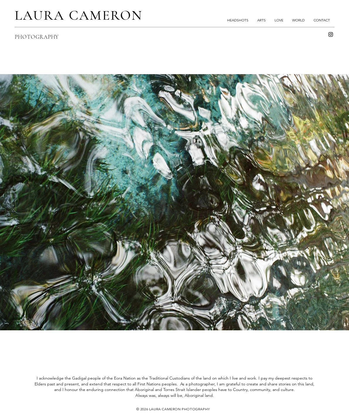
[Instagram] (331, 34)
